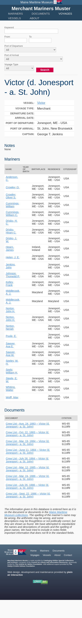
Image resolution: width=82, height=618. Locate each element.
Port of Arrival (11, 55)
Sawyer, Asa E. (10, 345)
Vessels (14, 18)
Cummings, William (12, 205)
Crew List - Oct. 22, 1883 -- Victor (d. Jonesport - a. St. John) (27, 434)
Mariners (15, 13)
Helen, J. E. (12, 257)
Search (44, 69)
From (7, 36)
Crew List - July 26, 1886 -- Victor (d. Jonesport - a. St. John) (27, 486)
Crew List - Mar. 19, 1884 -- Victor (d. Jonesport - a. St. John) (27, 443)
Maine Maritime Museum (36, 2)
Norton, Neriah (10, 327)
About (34, 18)
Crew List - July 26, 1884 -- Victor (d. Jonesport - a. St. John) (27, 460)
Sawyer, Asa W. (10, 354)
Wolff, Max (12, 397)
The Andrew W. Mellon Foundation (28, 564)
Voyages (65, 13)
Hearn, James (10, 248)
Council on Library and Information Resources (49, 562)
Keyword (9, 27)
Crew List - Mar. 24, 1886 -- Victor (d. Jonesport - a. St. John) (27, 478)
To (30, 36)
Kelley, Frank (9, 284)
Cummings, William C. (12, 214)
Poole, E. (11, 336)
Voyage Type (11, 64)
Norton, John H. (10, 310)
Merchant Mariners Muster (41, 8)
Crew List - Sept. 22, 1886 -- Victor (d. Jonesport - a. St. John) (28, 495)
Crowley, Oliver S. (11, 196)
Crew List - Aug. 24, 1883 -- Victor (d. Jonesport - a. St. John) (27, 425)
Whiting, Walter (10, 388)
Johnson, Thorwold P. (13, 275)
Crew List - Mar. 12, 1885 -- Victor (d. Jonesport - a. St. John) (27, 469)
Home (33, 550)
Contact (68, 555)
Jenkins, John (11, 266)
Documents (41, 13)
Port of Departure (13, 46)
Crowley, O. (12, 187)
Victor (41, 103)
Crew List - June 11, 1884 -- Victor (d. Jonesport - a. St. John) (28, 451)
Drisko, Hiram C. (11, 231)
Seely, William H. (12, 371)
